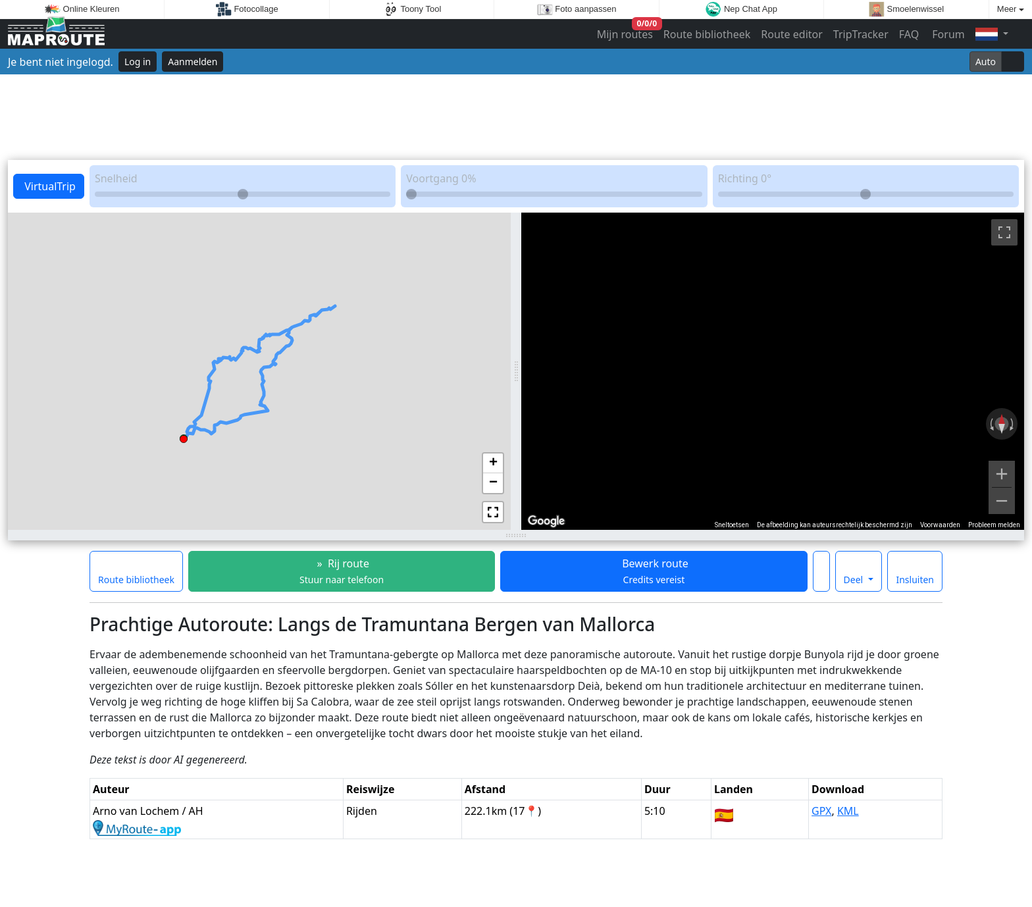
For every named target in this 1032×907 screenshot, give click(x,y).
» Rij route (341, 571)
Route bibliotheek (706, 34)
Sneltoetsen (732, 525)
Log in (137, 61)
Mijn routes (626, 31)
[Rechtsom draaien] (1013, 424)
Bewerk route (653, 571)
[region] (772, 371)
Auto (985, 61)
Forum (947, 34)
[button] (183, 437)
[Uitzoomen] (1002, 501)
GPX (821, 811)
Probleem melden (994, 525)
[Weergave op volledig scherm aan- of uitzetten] (1004, 232)
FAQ (909, 34)
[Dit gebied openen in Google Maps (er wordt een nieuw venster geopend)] (546, 521)
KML (848, 811)
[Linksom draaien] (990, 424)
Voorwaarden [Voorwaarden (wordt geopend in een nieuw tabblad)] (940, 525)
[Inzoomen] (1002, 474)
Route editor (792, 34)
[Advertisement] (516, 117)
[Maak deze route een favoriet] (821, 571)
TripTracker (861, 34)
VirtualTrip (49, 186)
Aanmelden (192, 61)
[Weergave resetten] (1001, 424)
